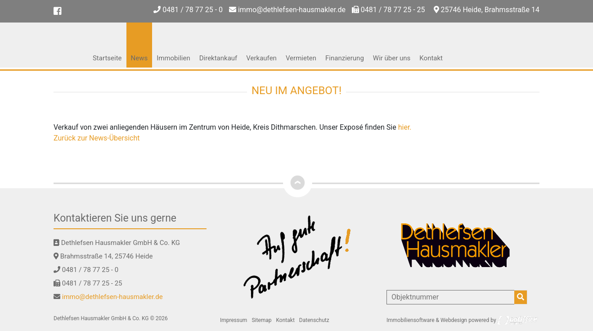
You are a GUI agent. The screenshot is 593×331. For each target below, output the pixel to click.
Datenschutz (314, 320)
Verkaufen (261, 58)
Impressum (233, 320)
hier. (405, 127)
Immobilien (173, 58)
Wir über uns (392, 58)
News (139, 58)
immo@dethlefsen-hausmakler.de (287, 9)
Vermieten (301, 58)
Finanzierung (344, 58)
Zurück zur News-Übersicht (97, 138)
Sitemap (261, 320)
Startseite (107, 58)
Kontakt (431, 58)
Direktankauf (218, 58)
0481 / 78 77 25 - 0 (188, 9)
